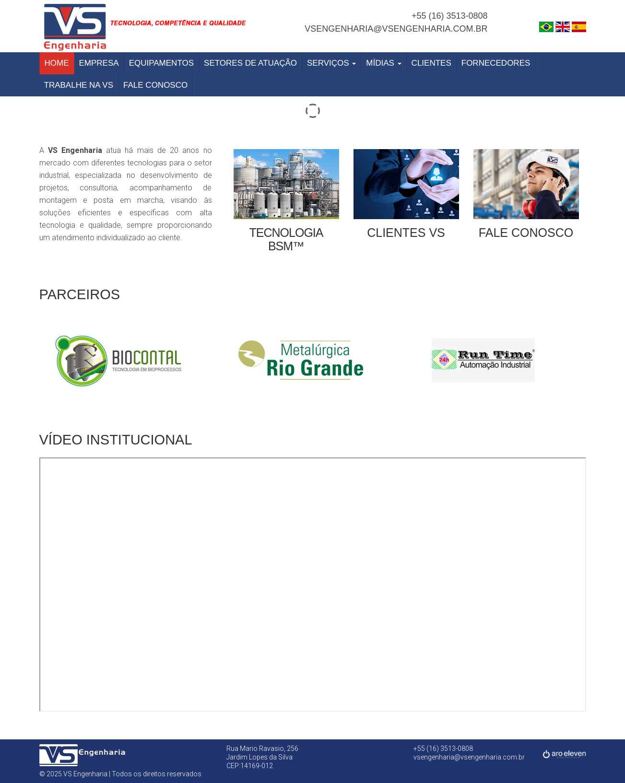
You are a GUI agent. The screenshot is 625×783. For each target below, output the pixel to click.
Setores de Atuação (250, 63)
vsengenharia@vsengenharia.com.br (396, 29)
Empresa (99, 63)
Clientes (431, 63)
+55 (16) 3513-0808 (450, 16)
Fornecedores (496, 63)
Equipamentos (161, 63)
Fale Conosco (155, 85)
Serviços (331, 63)
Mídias (383, 63)
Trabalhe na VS (79, 85)
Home (57, 63)
